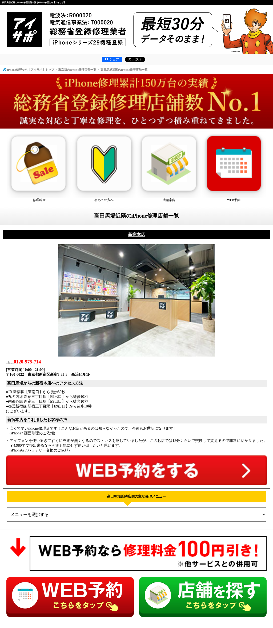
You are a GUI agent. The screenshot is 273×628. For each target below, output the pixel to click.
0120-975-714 (27, 362)
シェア (112, 59)
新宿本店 (136, 234)
